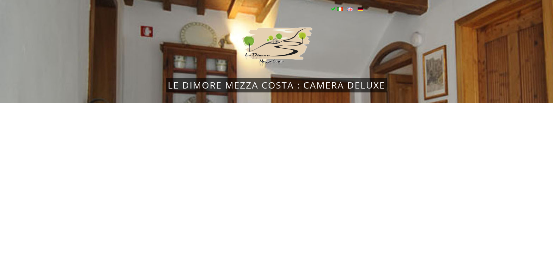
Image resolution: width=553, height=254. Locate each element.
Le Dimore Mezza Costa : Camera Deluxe (276, 85)
